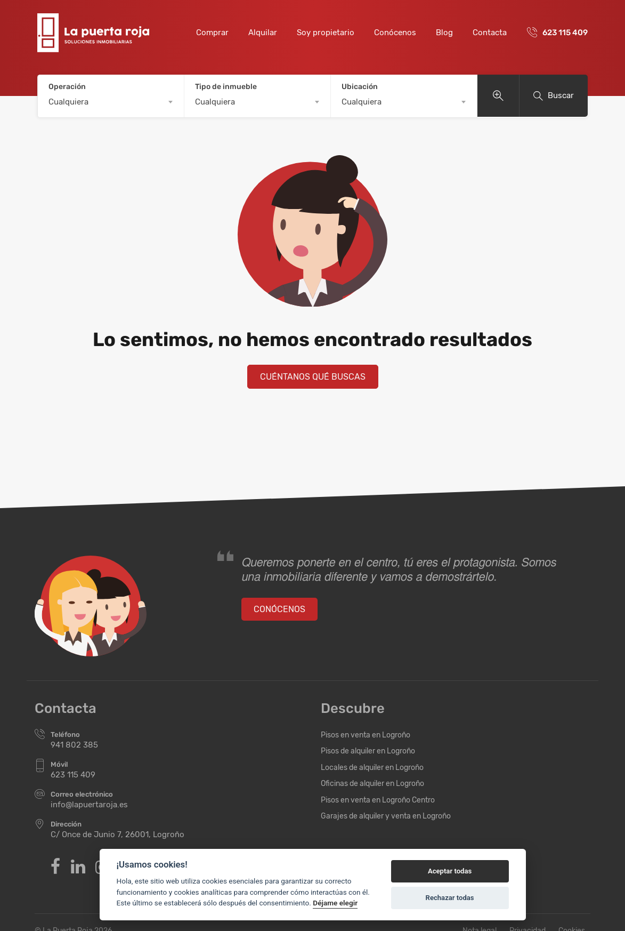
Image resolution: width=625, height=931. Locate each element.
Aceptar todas (450, 871)
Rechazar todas (450, 898)
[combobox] (111, 101)
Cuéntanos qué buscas (313, 377)
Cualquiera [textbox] (68, 102)
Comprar (212, 32)
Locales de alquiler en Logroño (372, 767)
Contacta (490, 32)
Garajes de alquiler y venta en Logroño (386, 816)
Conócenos (395, 32)
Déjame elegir (335, 902)
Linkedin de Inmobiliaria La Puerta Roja (78, 866)
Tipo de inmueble (226, 86)
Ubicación (360, 86)
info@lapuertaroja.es (89, 804)
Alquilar (262, 32)
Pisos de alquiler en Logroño (368, 751)
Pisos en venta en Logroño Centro (378, 800)
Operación (67, 86)
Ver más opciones (498, 96)
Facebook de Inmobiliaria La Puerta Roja (56, 866)
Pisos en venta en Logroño (365, 735)
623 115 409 (565, 32)
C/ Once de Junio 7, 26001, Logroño (117, 834)
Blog (444, 32)
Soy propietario (325, 32)
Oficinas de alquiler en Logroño (372, 783)
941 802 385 (74, 745)
